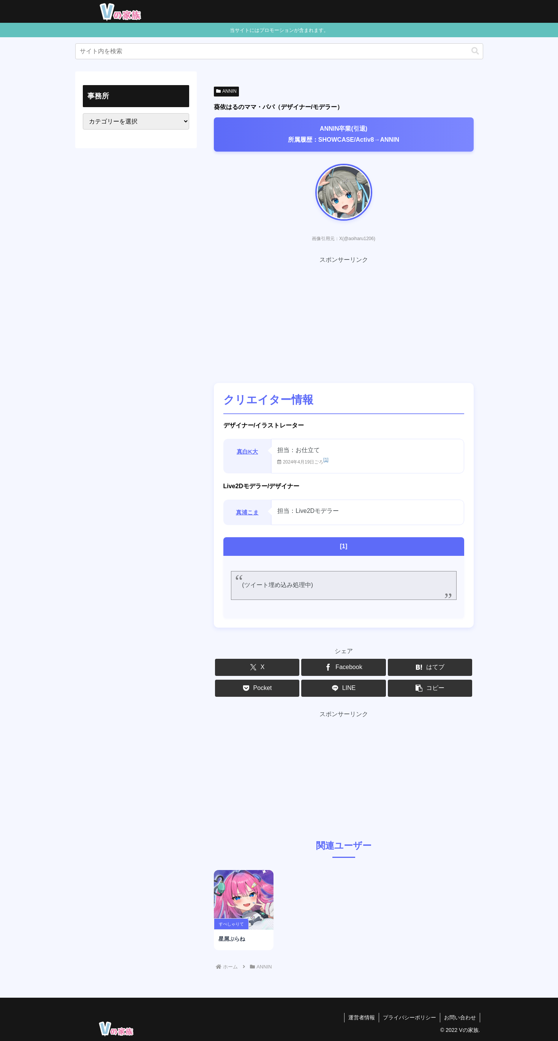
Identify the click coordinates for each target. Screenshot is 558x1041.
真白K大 (247, 451)
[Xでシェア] (257, 667)
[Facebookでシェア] (343, 667)
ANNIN (226, 91)
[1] (325, 459)
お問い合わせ (460, 1017)
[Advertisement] (344, 319)
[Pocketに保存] (257, 688)
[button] (475, 51)
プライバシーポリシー (409, 1017)
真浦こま (247, 512)
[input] (279, 51)
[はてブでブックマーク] (430, 667)
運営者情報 (361, 1017)
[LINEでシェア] (343, 688)
